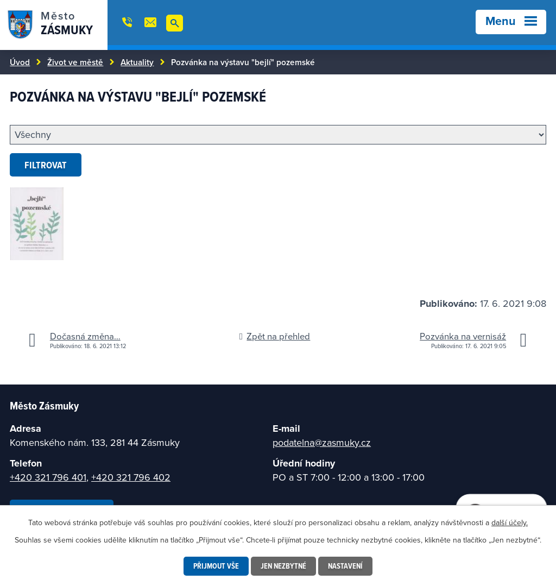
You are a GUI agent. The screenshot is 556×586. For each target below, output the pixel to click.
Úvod (20, 62)
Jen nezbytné (283, 565)
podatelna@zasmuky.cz (322, 442)
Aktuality (137, 62)
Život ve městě (75, 62)
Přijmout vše (216, 565)
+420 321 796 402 (130, 477)
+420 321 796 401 (48, 477)
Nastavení (345, 565)
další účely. (509, 522)
